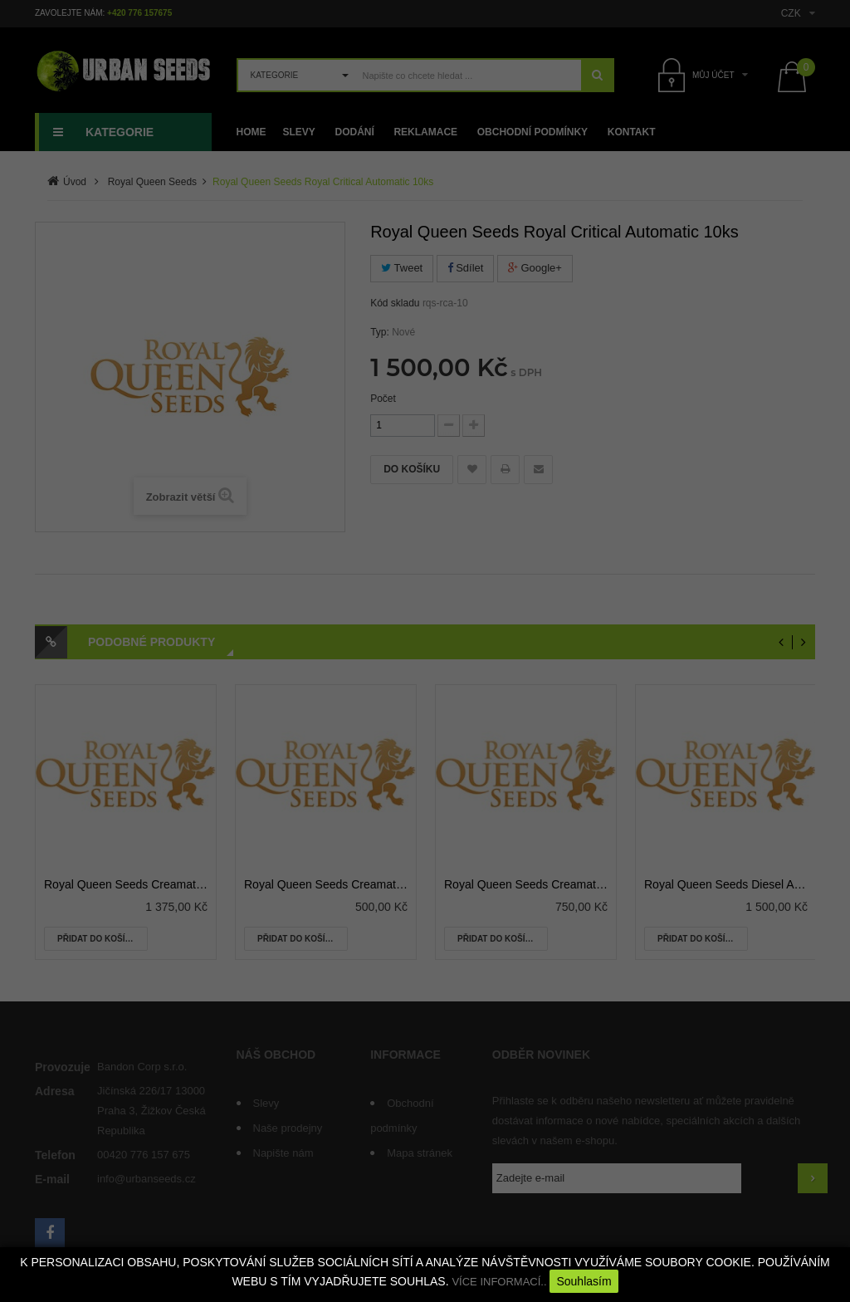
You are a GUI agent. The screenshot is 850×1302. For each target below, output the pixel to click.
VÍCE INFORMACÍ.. (499, 1281)
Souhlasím (583, 1281)
